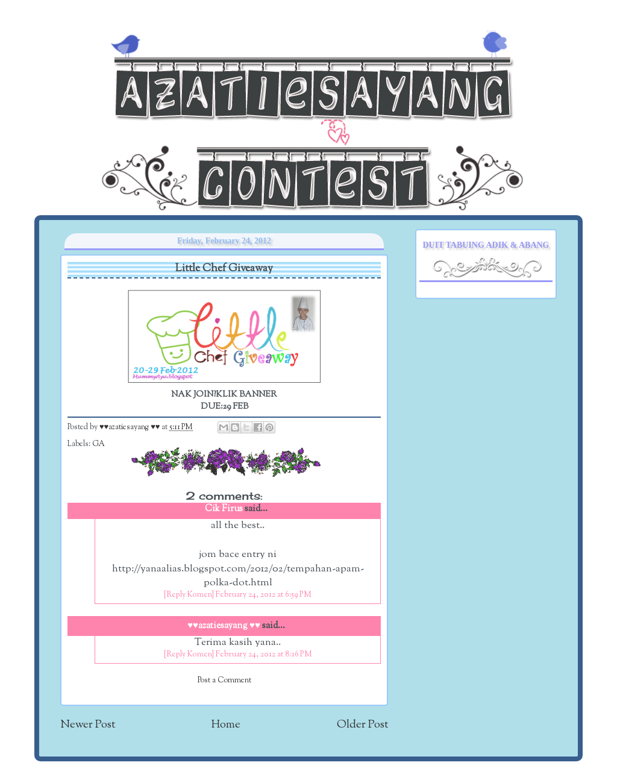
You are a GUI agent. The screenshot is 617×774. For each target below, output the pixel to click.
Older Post (362, 725)
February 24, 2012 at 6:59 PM (264, 595)
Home (225, 725)
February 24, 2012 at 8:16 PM (264, 654)
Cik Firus (224, 509)
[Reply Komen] (189, 595)
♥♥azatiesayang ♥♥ (130, 427)
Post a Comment (224, 680)
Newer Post (87, 725)
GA (98, 444)
